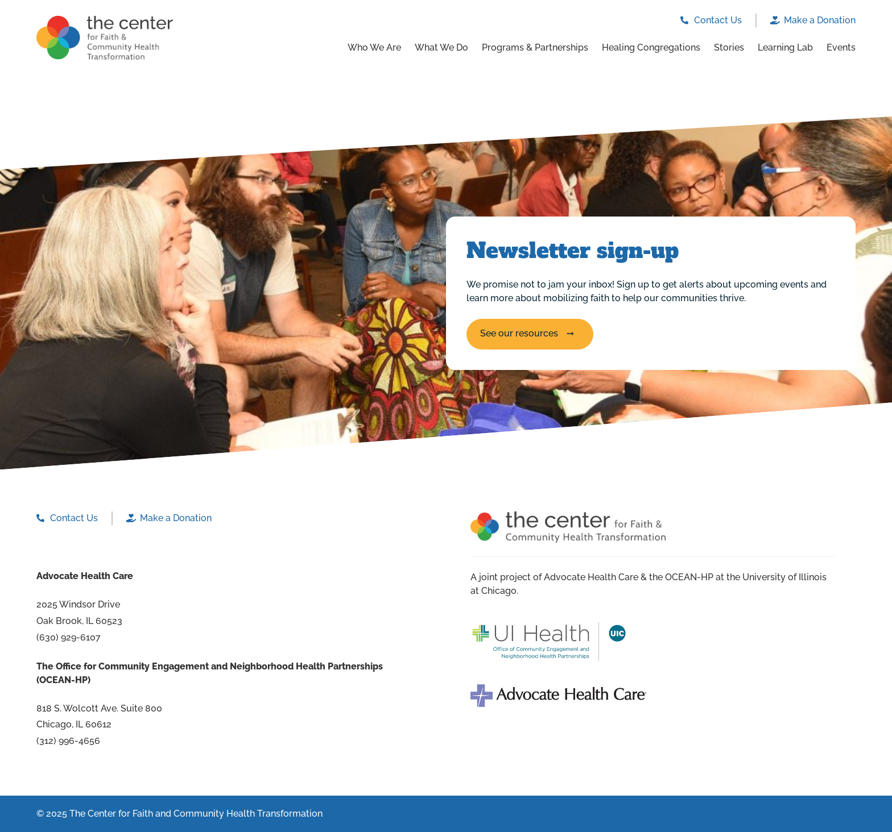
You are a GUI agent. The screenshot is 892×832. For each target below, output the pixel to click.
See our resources (519, 333)
